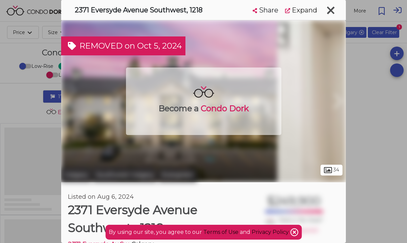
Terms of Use (220, 232)
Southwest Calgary (125, 175)
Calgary (76, 175)
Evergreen (178, 175)
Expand (301, 10)
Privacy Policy (271, 232)
